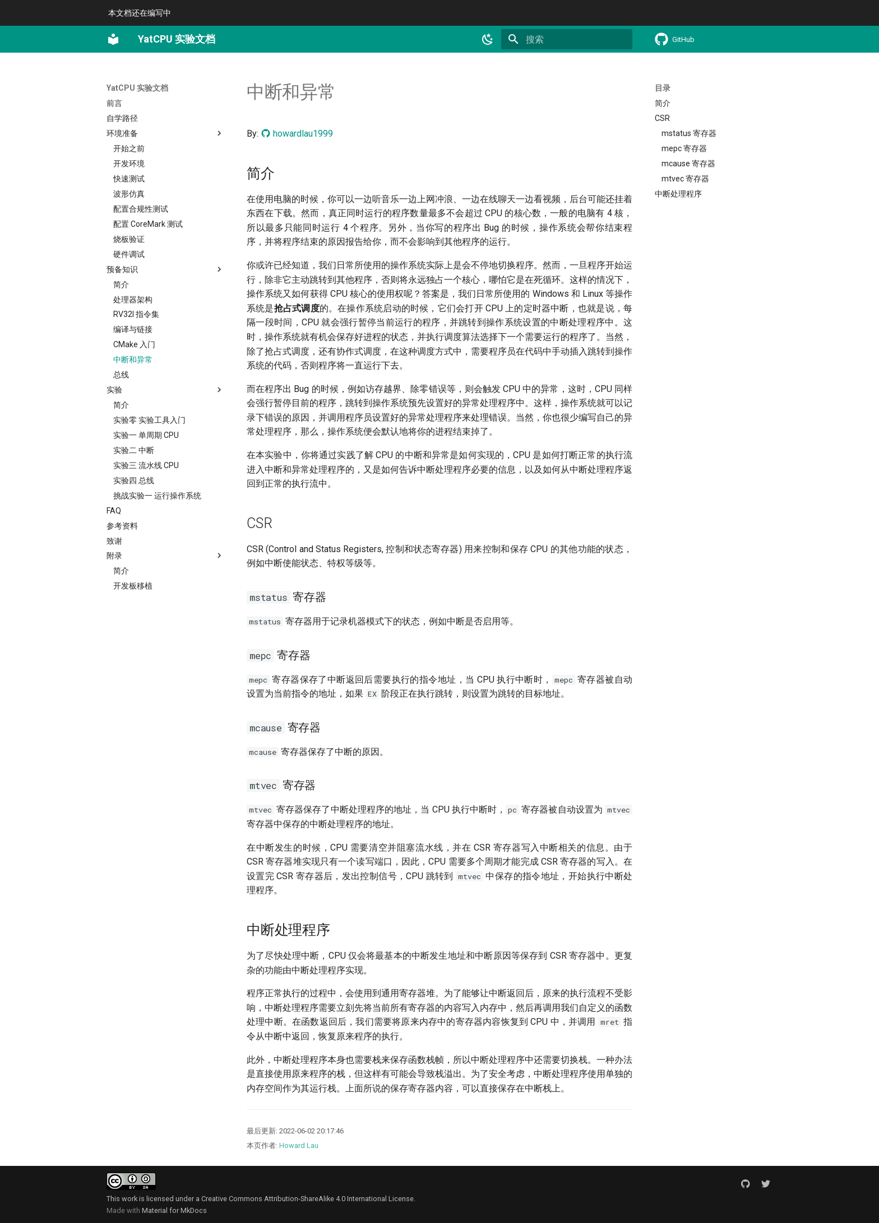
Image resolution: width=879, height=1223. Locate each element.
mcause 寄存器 (688, 163)
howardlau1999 (297, 133)
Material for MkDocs (174, 1210)
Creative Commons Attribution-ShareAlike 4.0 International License (307, 1198)
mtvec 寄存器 (685, 178)
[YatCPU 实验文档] (113, 39)
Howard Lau (298, 1145)
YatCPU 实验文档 (137, 87)
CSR (662, 118)
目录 (662, 87)
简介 (662, 103)
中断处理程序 (678, 193)
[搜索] (566, 39)
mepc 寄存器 (684, 148)
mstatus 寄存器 (688, 133)
